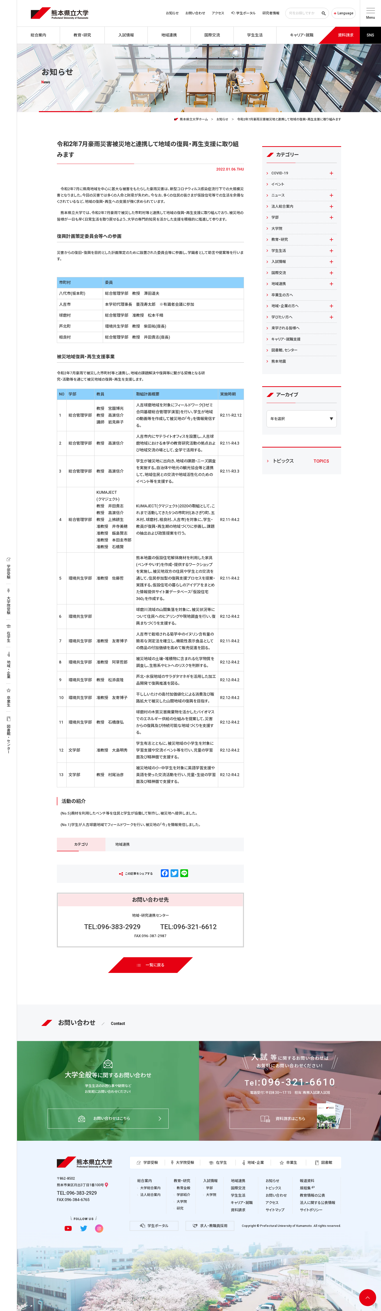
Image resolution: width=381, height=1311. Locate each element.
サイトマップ (275, 1210)
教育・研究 (279, 239)
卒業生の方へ (282, 295)
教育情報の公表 (312, 1195)
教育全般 (183, 1188)
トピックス (273, 1188)
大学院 (276, 228)
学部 (275, 217)
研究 (180, 1208)
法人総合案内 (282, 206)
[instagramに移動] (99, 1228)
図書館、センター (284, 350)
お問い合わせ (195, 13)
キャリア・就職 (242, 1203)
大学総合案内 (150, 1188)
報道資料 (307, 1181)
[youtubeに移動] (68, 1228)
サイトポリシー (311, 1210)
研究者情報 (270, 13)
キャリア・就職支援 (286, 339)
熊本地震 (278, 361)
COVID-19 (279, 173)
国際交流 (278, 273)
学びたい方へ (282, 317)
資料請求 (238, 1210)
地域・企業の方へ (285, 306)
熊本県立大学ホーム (194, 119)
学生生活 (278, 251)
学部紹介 (183, 1195)
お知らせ (172, 13)
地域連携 (122, 844)
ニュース (278, 195)
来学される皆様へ (285, 328)
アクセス (218, 13)
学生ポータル (243, 13)
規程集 (305, 1188)
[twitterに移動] (83, 1228)
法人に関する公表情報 (317, 1203)
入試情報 (278, 262)
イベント (277, 184)
